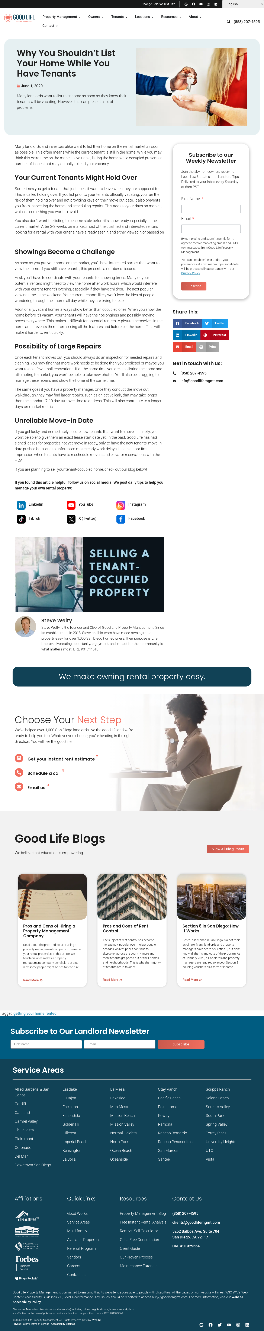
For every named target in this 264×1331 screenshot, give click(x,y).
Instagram (137, 504)
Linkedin (36, 504)
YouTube (85, 504)
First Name (191, 199)
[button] (228, 21)
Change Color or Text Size (158, 4)
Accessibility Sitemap (63, 1323)
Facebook (136, 518)
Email (186, 219)
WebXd (96, 1320)
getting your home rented (35, 1013)
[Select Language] (243, 4)
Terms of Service (39, 1323)
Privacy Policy (190, 273)
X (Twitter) (87, 518)
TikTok (34, 518)
